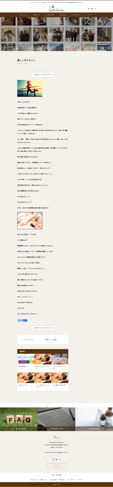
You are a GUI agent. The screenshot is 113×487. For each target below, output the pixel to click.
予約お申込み (63, 14)
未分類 (25, 63)
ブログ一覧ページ (76, 14)
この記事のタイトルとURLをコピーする (43, 74)
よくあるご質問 (50, 14)
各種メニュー (37, 14)
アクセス (89, 14)
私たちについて (24, 14)
